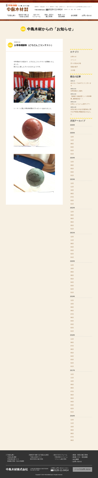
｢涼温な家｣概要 (11, 457)
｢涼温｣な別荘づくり (36, 457)
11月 (72, 140)
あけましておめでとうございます (81, 83)
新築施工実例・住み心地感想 (15, 461)
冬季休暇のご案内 (81, 90)
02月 (72, 150)
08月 (72, 143)
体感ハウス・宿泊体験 (80, 457)
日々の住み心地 (76, 63)
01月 (72, 129)
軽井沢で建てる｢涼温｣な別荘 (39, 455)
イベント (73, 60)
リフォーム (36, 15)
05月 (72, 168)
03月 (72, 147)
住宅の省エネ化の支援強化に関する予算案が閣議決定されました (81, 110)
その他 (73, 70)
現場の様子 (74, 67)
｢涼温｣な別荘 (24, 15)
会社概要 (74, 15)
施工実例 (49, 15)
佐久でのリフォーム (60, 455)
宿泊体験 (61, 15)
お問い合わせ (87, 15)
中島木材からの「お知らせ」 (51, 29)
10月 (72, 190)
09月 (72, 165)
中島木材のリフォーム (61, 457)
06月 (72, 222)
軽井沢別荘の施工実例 (36, 459)
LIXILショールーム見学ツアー (81, 103)
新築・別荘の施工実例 (80, 455)
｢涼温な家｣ (11, 15)
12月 (72, 137)
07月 (72, 197)
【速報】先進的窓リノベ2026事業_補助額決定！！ (81, 96)
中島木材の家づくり (13, 459)
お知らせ (73, 56)
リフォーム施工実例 (60, 459)
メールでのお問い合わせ (82, 469)
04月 (72, 247)
